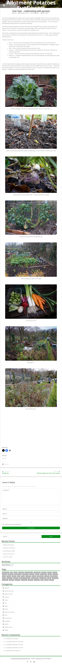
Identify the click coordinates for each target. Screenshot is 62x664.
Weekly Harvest (8, 627)
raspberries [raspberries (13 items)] (40, 576)
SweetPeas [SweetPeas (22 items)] (5, 580)
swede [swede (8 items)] (49, 578)
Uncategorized (8, 618)
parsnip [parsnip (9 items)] (14, 576)
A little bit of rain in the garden (15, 641)
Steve (15, 13)
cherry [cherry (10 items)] (49, 572)
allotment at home (9, 591)
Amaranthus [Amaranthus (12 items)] (6, 572)
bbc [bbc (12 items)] (11, 572)
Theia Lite (39, 658)
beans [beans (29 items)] (15, 572)
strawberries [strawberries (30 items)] (35, 578)
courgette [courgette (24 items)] (25, 574)
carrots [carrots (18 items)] (44, 572)
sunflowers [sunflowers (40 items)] (43, 578)
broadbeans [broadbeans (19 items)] (37, 572)
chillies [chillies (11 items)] (55, 572)
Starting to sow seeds (12, 638)
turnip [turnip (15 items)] (46, 580)
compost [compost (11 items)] (11, 574)
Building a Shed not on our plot (15, 644)
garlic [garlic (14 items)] (37, 574)
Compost (7, 597)
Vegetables (7, 621)
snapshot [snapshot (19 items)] (9, 578)
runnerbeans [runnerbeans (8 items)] (54, 576)
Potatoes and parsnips (8, 545)
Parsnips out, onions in (8, 554)
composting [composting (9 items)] (18, 574)
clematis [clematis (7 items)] (5, 574)
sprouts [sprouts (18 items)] (16, 578)
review (6, 609)
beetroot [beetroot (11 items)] (21, 572)
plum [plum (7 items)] (23, 576)
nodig (6, 606)
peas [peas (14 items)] (19, 576)
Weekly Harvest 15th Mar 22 (14, 650)
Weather (7, 624)
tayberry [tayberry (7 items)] (11, 580)
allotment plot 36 (9, 594)
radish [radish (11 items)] (34, 576)
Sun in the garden (7, 557)
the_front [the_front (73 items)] (24, 580)
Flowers (6, 600)
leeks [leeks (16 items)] (4, 576)
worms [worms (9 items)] (51, 580)
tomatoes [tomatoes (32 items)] (36, 580)
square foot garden (9, 612)
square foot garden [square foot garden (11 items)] (25, 578)
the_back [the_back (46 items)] (18, 580)
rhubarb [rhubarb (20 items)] (47, 576)
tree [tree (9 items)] (42, 580)
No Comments (35, 13)
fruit (6, 603)
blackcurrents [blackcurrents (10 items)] (28, 572)
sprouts (6, 464)
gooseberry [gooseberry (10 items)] (43, 574)
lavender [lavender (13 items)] (55, 574)
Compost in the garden (9, 548)
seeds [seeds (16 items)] (4, 578)
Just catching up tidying (9, 551)
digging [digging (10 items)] (32, 574)
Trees (6, 615)
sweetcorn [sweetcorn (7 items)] (55, 578)
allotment (45, 13)
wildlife (6, 630)
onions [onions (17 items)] (8, 576)
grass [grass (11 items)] (49, 574)
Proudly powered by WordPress (20, 658)
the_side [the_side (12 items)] (30, 580)
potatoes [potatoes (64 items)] (28, 576)
